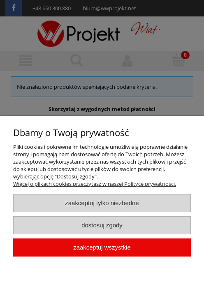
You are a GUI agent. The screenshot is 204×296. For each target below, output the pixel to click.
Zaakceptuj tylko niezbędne (102, 202)
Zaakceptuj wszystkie (101, 247)
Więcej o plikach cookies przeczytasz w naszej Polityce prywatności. (94, 183)
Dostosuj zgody (102, 225)
